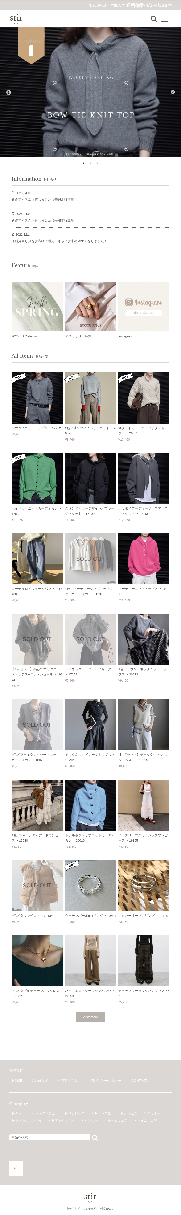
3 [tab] (97, 163)
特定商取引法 (66, 1080)
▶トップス (103, 1113)
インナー (91, 1120)
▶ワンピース (75, 1113)
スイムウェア (147, 1120)
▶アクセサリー (63, 1120)
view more (90, 1017)
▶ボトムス (129, 1113)
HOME (15, 1080)
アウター (153, 1113)
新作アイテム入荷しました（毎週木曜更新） (45, 199)
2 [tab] (90, 163)
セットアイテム (43, 1113)
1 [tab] (83, 163)
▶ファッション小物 (27, 1120)
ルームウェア (118, 1120)
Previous (8, 92)
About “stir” (38, 1080)
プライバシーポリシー (103, 1080)
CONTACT (137, 1080)
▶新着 (17, 1113)
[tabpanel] (90, 92)
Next (172, 92)
